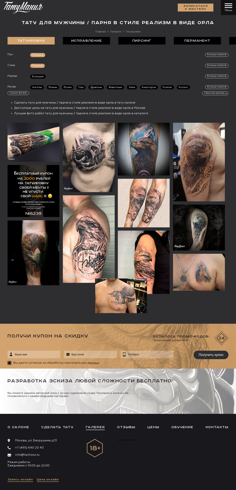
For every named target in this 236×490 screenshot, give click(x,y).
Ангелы (37, 87)
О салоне (18, 400)
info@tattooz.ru (27, 428)
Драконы (96, 87)
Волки (68, 87)
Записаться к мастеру (195, 8)
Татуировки (31, 41)
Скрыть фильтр (18, 93)
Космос (183, 87)
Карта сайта (15, 484)
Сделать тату (57, 400)
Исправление (86, 41)
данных (93, 336)
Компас (167, 87)
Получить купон (211, 328)
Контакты (217, 400)
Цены (153, 400)
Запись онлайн (20, 452)
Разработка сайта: (41, 484)
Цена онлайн (48, 452)
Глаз (81, 87)
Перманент (197, 41)
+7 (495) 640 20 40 (29, 421)
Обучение (182, 400)
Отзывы (126, 400)
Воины (53, 87)
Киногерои (149, 87)
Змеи (132, 87)
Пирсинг (142, 41)
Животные (115, 87)
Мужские (37, 55)
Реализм (37, 65)
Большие (38, 76)
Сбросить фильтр (214, 93)
